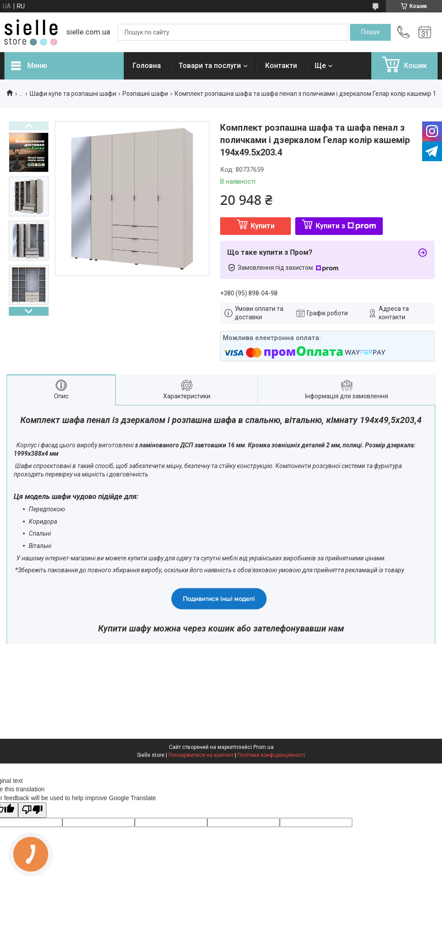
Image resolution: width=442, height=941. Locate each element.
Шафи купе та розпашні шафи (73, 93)
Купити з (346, 226)
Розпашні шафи (145, 93)
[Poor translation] (32, 810)
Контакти (281, 65)
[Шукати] (370, 32)
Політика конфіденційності (271, 755)
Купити (262, 226)
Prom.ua (263, 747)
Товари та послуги (210, 65)
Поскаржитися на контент (200, 755)
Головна (147, 65)
